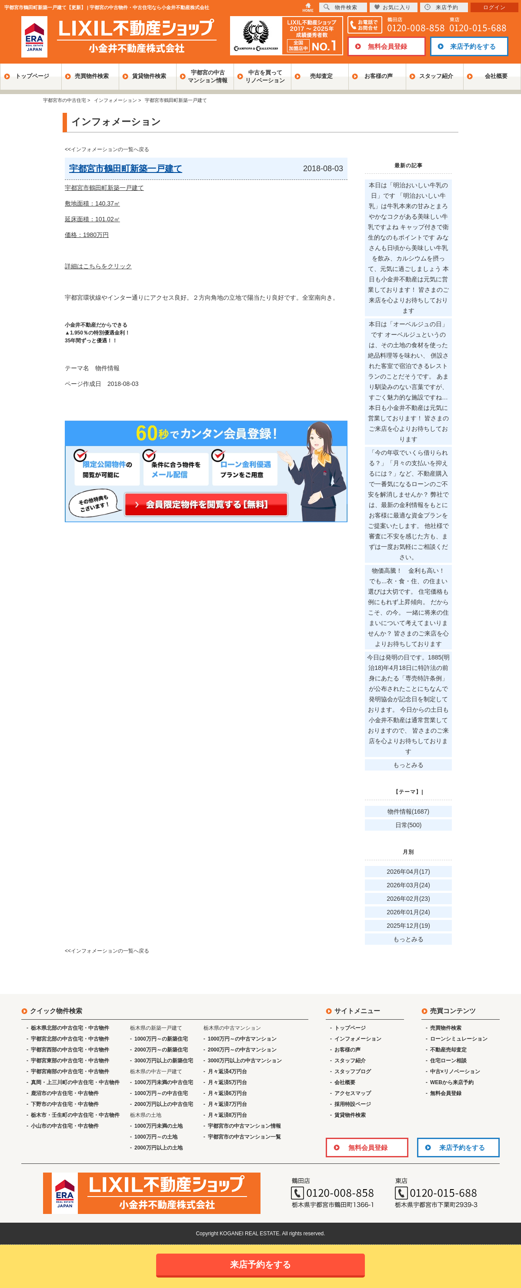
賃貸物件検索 (149, 76)
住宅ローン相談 (448, 1061)
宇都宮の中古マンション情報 (207, 76)
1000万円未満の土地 (158, 1126)
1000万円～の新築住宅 (161, 1039)
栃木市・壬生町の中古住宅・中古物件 (75, 1115)
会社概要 (496, 76)
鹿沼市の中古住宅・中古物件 (65, 1093)
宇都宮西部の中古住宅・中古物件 (70, 1050)
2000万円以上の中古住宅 (163, 1104)
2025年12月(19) (408, 925)
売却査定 (321, 76)
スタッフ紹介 (436, 76)
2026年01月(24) (408, 912)
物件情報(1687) (408, 811)
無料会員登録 (387, 46)
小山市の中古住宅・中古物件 (65, 1126)
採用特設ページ (352, 1104)
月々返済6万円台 (227, 1093)
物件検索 (340, 7)
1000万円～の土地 (155, 1137)
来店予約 (441, 7)
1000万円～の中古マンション (242, 1039)
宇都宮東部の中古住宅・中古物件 (70, 1061)
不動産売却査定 (448, 1050)
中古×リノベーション (455, 1071)
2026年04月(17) (408, 871)
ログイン (494, 7)
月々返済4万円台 (227, 1071)
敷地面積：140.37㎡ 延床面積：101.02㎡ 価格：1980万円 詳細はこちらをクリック (98, 235)
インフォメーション (357, 1039)
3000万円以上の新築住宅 (163, 1061)
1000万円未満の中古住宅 (163, 1082)
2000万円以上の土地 (158, 1148)
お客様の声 (378, 76)
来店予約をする (473, 46)
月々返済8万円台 (227, 1115)
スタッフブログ (352, 1071)
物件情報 (107, 368)
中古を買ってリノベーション (265, 76)
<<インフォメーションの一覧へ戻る (107, 149)
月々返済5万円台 (227, 1082)
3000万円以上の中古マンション (245, 1061)
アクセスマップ (352, 1093)
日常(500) (408, 824)
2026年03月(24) (408, 885)
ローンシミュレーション (459, 1039)
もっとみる (408, 764)
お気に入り (392, 7)
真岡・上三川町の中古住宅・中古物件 (75, 1082)
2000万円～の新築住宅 (161, 1050)
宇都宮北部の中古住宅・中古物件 (70, 1039)
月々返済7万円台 (227, 1104)
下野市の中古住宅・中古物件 (65, 1104)
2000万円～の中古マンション (242, 1050)
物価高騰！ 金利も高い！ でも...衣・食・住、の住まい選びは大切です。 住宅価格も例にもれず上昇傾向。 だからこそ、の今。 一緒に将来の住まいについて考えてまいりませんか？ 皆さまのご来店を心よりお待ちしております (409, 607)
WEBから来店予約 (452, 1082)
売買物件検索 (92, 76)
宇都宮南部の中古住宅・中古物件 (70, 1071)
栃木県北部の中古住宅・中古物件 (70, 1028)
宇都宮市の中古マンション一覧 (244, 1137)
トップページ (32, 76)
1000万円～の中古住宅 (161, 1093)
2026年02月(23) (408, 898)
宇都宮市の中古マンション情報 (244, 1126)
